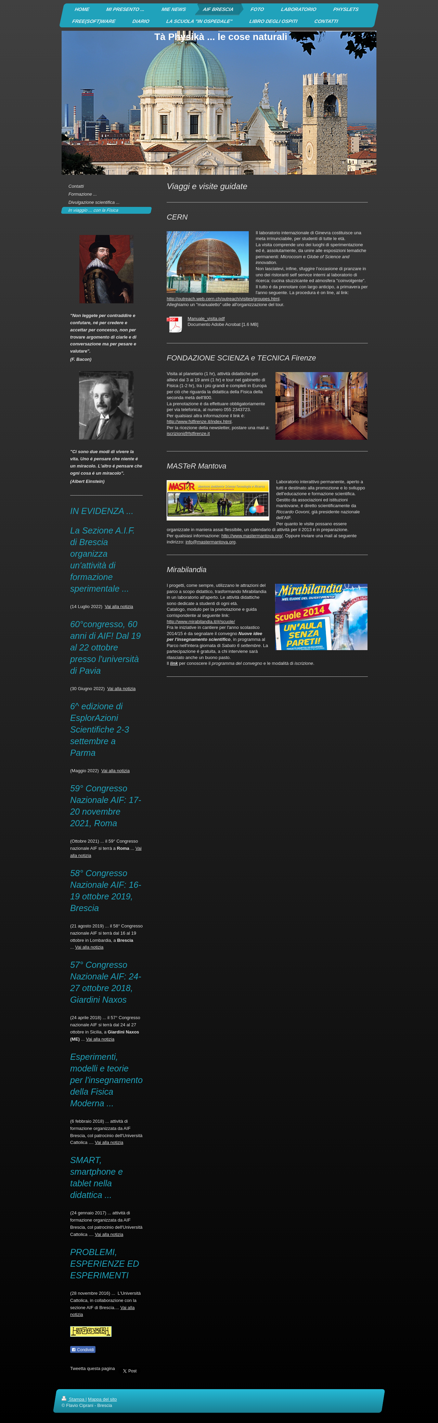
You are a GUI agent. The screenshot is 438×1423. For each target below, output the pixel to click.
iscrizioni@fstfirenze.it (188, 433)
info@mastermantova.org (210, 541)
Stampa (74, 1399)
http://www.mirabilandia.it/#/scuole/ (201, 621)
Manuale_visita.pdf (206, 318)
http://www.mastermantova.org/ (252, 535)
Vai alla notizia (119, 606)
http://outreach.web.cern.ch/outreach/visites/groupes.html (223, 298)
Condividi (83, 1349)
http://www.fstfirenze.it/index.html (199, 421)
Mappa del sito (102, 1399)
